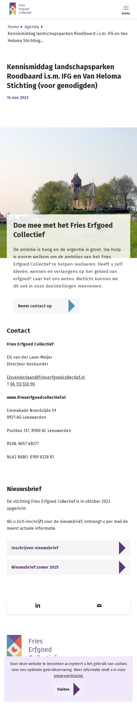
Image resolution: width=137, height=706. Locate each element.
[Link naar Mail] (99, 605)
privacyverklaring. (69, 676)
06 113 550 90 (22, 384)
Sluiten (63, 689)
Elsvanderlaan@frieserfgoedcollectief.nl (46, 377)
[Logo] (46, 9)
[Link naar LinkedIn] (37, 605)
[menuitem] (126, 7)
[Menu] (126, 7)
